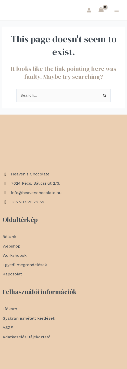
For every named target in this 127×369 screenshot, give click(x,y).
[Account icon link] (89, 10)
